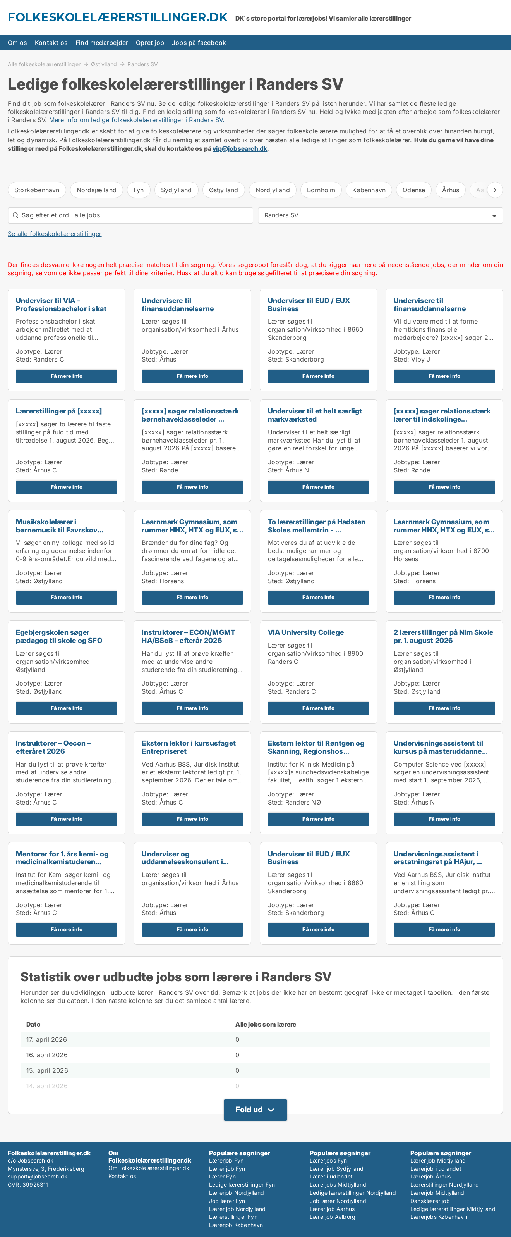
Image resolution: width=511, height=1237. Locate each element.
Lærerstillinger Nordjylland (444, 1184)
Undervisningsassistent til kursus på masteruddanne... (441, 747)
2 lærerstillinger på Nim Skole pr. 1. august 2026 (443, 636)
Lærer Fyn (222, 1176)
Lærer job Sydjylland (337, 1168)
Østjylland (104, 64)
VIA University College (306, 632)
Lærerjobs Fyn (328, 1160)
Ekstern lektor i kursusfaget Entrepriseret (189, 747)
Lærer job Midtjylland (438, 1160)
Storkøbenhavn (37, 190)
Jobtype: (29, 351)
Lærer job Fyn (227, 1168)
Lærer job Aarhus (332, 1209)
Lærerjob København (236, 1224)
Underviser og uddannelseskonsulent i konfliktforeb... (182, 862)
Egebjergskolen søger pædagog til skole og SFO (59, 636)
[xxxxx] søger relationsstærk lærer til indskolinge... (442, 415)
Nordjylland (273, 190)
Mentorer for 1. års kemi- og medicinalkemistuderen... (62, 858)
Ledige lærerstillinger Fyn (242, 1184)
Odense (414, 190)
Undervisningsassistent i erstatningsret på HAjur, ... (438, 858)
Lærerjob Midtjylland (437, 1192)
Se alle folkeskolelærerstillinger (55, 234)
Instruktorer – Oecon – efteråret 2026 (53, 747)
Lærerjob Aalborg (332, 1216)
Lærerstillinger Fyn (233, 1216)
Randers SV (142, 64)
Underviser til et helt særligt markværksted (315, 415)
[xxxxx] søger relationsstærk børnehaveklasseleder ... (190, 415)
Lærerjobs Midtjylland (338, 1184)
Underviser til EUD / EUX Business (309, 304)
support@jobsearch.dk (37, 1176)
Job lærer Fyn (227, 1200)
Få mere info (66, 376)
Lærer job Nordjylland (237, 1209)
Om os (17, 43)
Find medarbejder (101, 43)
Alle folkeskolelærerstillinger (44, 64)
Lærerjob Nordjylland (236, 1192)
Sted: (23, 359)
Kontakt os (51, 43)
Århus (450, 190)
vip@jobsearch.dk (240, 148)
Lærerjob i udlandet (435, 1168)
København (369, 190)
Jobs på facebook (199, 43)
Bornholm (321, 190)
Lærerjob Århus (430, 1176)
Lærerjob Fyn (226, 1160)
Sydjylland (176, 190)
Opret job (150, 43)
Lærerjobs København (438, 1216)
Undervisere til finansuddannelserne (178, 304)
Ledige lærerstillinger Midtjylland (453, 1209)
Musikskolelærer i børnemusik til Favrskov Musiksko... (57, 530)
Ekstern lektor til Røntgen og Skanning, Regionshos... (316, 747)
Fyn (139, 190)
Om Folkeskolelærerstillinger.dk (148, 1168)
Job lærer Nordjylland (338, 1200)
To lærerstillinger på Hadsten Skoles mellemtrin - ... (317, 526)
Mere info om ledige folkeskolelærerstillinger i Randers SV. (137, 120)
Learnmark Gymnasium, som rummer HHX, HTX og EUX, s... (192, 526)
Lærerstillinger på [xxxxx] (59, 411)
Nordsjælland (97, 190)
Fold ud (248, 1109)
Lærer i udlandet (331, 1176)
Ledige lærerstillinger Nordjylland (353, 1192)
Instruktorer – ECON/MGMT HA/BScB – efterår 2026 (188, 636)
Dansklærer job (430, 1200)
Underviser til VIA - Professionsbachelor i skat (61, 304)
